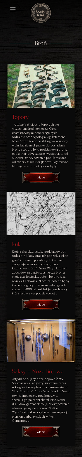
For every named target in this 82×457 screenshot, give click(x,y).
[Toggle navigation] (13, 9)
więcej (41, 177)
